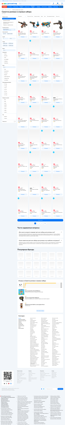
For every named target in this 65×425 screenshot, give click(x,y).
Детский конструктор (44, 342)
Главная (3, 9)
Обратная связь (19, 381)
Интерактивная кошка (55, 364)
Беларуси (13, 390)
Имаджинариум (54, 329)
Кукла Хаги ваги (43, 332)
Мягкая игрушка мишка (55, 358)
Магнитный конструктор (44, 352)
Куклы (53, 348)
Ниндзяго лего (43, 341)
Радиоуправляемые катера (33, 358)
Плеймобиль (32, 330)
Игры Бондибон (54, 340)
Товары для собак (54, 374)
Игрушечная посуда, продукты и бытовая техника (8, 23)
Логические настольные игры (56, 338)
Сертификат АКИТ (19, 380)
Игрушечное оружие (6, 20)
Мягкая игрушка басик (55, 359)
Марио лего (42, 353)
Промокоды (19, 376)
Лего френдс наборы (44, 351)
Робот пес (42, 327)
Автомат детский (32, 338)
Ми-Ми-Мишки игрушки (44, 335)
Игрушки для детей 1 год (44, 331)
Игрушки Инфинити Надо (33, 322)
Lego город (42, 344)
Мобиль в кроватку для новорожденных (33, 363)
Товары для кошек (54, 372)
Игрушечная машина (33, 341)
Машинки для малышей (44, 320)
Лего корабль (43, 363)
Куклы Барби (54, 349)
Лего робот (42, 358)
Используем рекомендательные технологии (8, 389)
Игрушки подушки (54, 363)
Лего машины (54, 321)
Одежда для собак (54, 376)
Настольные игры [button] (21, 325)
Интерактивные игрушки (44, 322)
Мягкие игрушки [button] (21, 328)
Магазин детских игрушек (33, 359)
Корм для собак (54, 375)
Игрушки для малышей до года (45, 326)
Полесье (31, 319)
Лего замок (53, 319)
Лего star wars (43, 345)
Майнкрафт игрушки (44, 321)
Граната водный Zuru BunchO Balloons (32, 290)
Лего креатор (43, 360)
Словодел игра (54, 337)
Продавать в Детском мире (21, 373)
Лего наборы (43, 340)
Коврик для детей (43, 325)
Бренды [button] (20, 318)
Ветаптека (53, 377)
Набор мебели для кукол (55, 356)
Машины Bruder (32, 331)
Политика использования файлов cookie (21, 379)
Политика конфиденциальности (21, 377)
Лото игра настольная (55, 346)
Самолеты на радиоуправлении (34, 349)
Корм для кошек (54, 373)
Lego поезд (42, 354)
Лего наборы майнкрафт (44, 343)
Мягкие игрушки (54, 357)
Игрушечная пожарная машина (34, 357)
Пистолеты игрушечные (33, 337)
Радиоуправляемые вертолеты (34, 346)
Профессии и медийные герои (8, 24)
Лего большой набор (55, 320)
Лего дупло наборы (44, 349)
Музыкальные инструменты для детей (45, 324)
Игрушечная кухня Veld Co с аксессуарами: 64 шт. (35, 304)
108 (45, 223)
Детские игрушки (8, 9)
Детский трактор (32, 355)
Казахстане (9, 390)
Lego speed (42, 361)
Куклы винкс (54, 355)
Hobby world (54, 330)
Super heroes (43, 350)
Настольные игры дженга (55, 332)
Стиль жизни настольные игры (56, 339)
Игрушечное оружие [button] (22, 319)
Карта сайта (18, 382)
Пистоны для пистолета (33, 339)
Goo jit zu (31, 328)
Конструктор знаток (44, 362)
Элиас (53, 341)
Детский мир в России (5, 390)
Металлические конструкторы (45, 359)
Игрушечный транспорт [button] (22, 320)
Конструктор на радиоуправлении (57, 322)
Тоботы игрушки (32, 321)
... (43, 223)
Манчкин (53, 328)
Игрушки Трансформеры (44, 336)
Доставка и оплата (19, 372)
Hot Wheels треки (32, 348)
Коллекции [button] (20, 323)
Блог (40, 378)
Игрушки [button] (20, 321)
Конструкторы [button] (21, 324)
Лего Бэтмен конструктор (45, 334)
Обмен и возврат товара (20, 374)
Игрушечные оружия (33, 340)
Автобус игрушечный (33, 356)
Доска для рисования (55, 331)
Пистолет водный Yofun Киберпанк (32, 297)
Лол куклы (53, 347)
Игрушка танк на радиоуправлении (35, 350)
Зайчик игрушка (54, 365)
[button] (60, 7)
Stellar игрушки (32, 323)
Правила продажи (19, 375)
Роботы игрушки (43, 319)
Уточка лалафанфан (43, 333)
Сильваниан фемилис (33, 320)
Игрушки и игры (5, 16)
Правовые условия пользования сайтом (13, 388)
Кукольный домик (54, 350)
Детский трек (32, 347)
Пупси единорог (32, 332)
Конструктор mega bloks (55, 323)
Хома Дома (31, 329)
